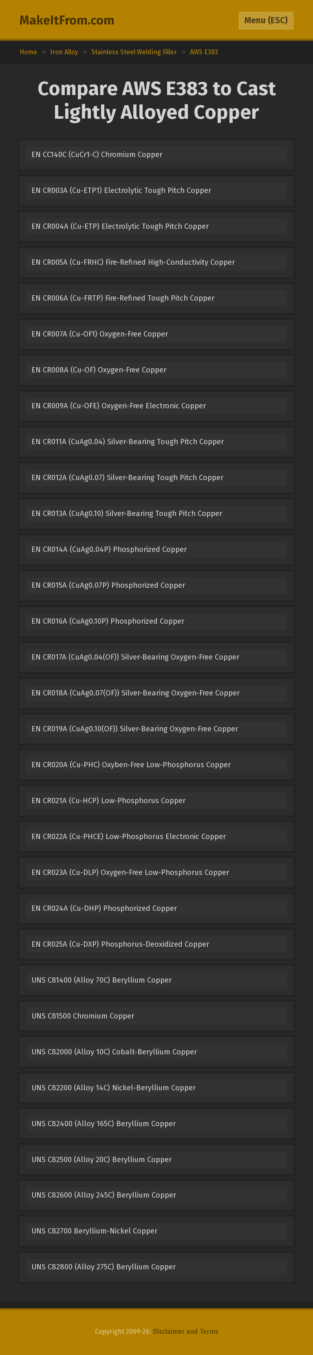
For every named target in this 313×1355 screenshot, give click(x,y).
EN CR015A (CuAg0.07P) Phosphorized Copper (108, 585)
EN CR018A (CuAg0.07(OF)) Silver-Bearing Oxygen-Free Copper (135, 693)
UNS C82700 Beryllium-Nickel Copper (94, 1231)
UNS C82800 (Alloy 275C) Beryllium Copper (103, 1266)
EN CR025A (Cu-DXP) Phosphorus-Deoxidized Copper (120, 944)
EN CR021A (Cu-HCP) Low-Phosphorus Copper (108, 800)
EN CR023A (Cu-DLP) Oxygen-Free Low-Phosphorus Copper (130, 872)
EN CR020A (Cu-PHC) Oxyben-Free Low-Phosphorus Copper (131, 764)
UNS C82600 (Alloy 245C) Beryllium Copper (103, 1195)
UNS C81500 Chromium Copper (82, 1016)
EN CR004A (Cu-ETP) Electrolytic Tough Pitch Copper (120, 226)
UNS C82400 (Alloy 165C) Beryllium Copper (103, 1123)
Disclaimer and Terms (185, 1331)
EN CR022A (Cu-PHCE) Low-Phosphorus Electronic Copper (128, 836)
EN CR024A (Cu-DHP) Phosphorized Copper (104, 908)
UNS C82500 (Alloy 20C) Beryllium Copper (101, 1159)
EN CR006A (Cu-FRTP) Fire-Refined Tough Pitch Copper (122, 298)
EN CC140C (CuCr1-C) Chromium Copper (96, 154)
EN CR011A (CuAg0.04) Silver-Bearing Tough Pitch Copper (127, 441)
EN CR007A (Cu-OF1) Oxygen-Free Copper (99, 334)
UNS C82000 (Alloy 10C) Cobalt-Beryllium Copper (114, 1051)
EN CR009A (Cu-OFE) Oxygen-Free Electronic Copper (118, 405)
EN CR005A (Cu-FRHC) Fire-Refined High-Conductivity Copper (133, 262)
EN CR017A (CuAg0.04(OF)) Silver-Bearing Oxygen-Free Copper (135, 657)
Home (28, 52)
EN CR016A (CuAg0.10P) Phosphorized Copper (107, 621)
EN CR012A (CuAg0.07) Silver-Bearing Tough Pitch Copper (127, 477)
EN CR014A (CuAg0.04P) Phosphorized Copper (109, 549)
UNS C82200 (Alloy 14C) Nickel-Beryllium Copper (113, 1087)
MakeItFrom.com (67, 20)
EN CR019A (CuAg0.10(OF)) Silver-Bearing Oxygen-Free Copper (134, 728)
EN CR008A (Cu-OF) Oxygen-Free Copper (98, 369)
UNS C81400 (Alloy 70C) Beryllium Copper (101, 980)
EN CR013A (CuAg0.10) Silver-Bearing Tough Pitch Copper (126, 513)
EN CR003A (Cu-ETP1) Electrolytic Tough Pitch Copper (121, 190)
